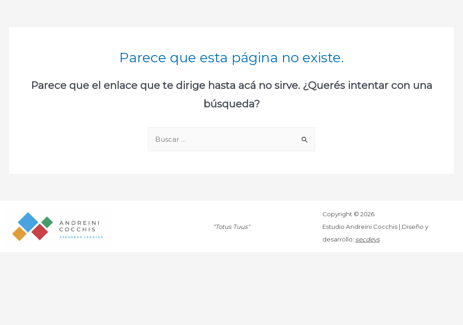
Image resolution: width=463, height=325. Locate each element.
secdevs (367, 239)
